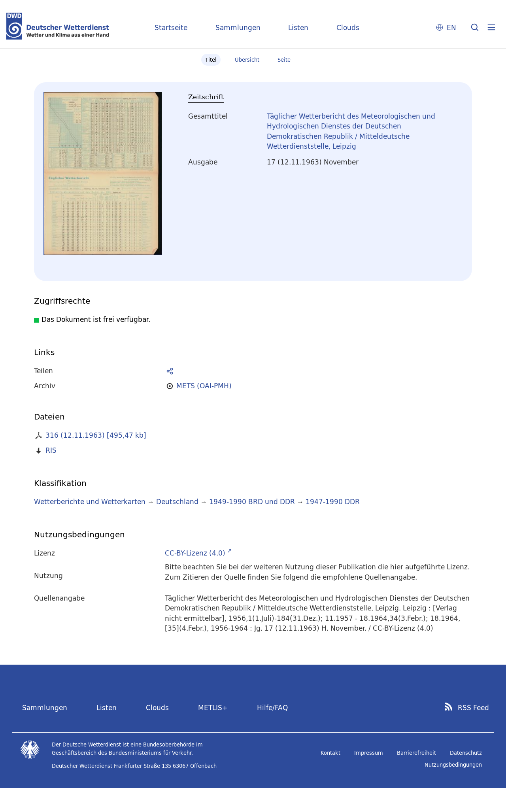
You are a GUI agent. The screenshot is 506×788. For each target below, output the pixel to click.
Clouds (347, 27)
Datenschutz (466, 752)
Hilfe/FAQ (272, 707)
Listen (298, 27)
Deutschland (177, 501)
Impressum (368, 752)
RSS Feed (473, 708)
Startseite (171, 27)
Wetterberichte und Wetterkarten (89, 501)
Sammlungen (238, 27)
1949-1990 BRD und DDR (252, 501)
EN (451, 27)
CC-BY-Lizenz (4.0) (195, 553)
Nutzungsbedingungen (453, 764)
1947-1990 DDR (333, 501)
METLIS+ (213, 707)
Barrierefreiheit (416, 752)
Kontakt (330, 752)
